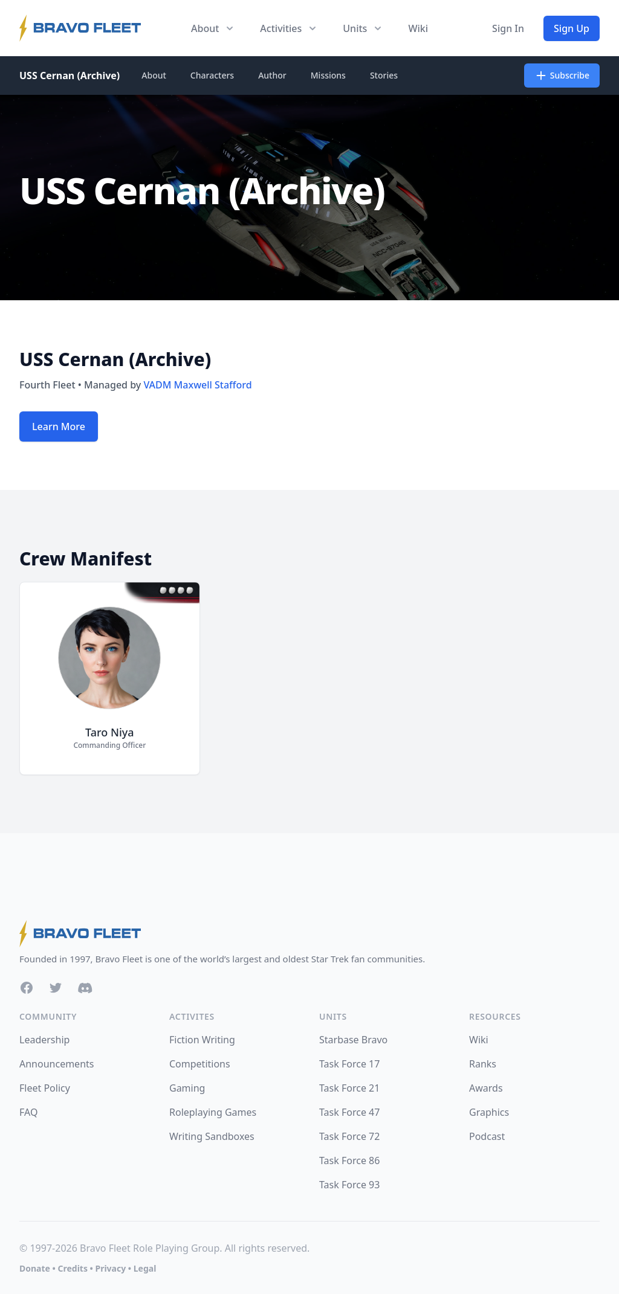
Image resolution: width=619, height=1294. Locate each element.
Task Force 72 (349, 1136)
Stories (384, 75)
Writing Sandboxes (211, 1136)
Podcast (487, 1136)
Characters (212, 75)
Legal (145, 1268)
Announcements (56, 1063)
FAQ (28, 1112)
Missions (328, 75)
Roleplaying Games (212, 1112)
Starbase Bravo (353, 1039)
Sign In (508, 28)
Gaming (187, 1088)
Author (272, 75)
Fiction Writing (202, 1039)
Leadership (44, 1039)
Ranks (482, 1063)
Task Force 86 (349, 1160)
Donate (34, 1268)
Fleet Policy (44, 1088)
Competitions (199, 1063)
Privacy (110, 1268)
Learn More (58, 426)
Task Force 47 (349, 1112)
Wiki (418, 28)
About (153, 75)
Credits (72, 1268)
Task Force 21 (349, 1088)
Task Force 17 (349, 1063)
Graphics (489, 1112)
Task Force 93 (349, 1184)
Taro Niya (109, 732)
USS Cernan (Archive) (69, 75)
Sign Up (571, 28)
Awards (486, 1088)
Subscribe (561, 75)
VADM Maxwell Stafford (197, 384)
